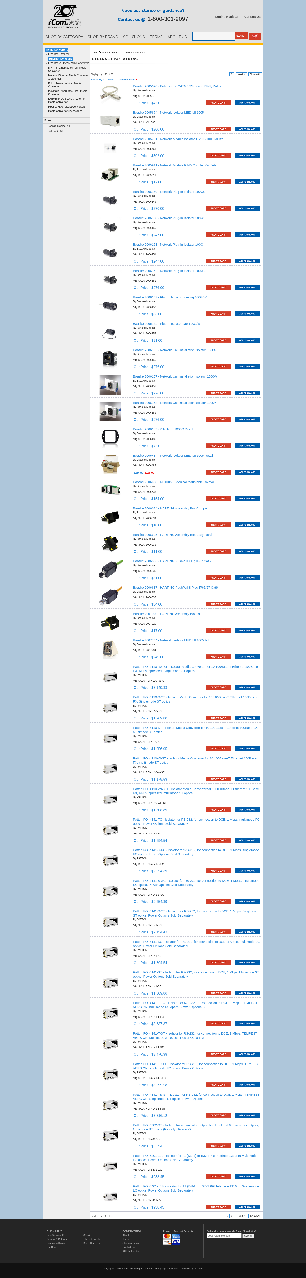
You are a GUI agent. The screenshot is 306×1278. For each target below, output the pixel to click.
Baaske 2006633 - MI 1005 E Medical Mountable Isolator (173, 482)
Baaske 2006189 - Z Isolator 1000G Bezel (163, 429)
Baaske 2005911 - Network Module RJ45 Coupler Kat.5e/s (174, 165)
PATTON (53, 130)
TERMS (156, 37)
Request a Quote (56, 1243)
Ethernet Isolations (60, 58)
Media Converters (57, 49)
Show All (255, 74)
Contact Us (252, 16)
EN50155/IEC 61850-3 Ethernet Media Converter (66, 100)
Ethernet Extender (58, 54)
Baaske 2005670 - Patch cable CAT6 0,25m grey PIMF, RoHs (177, 86)
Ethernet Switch (91, 1239)
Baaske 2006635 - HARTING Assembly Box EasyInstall (172, 535)
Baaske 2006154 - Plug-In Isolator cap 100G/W (166, 323)
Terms (125, 1239)
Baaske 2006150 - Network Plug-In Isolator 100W (168, 218)
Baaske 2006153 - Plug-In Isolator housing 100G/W (170, 297)
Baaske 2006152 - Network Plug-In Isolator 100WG (169, 271)
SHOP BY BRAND (103, 37)
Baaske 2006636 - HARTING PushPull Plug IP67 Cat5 (172, 561)
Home (95, 52)
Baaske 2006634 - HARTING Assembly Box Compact (171, 508)
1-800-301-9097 (168, 19)
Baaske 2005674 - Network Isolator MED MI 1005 (168, 112)
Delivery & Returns (57, 1239)
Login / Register (227, 16)
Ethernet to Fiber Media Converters (68, 63)
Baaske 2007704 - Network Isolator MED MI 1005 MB (171, 640)
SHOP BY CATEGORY (64, 37)
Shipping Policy (130, 1243)
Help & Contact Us (56, 1235)
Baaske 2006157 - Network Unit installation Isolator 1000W (175, 376)
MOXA (86, 1235)
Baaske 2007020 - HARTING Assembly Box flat (167, 614)
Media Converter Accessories (65, 111)
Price (111, 79)
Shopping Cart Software (167, 1268)
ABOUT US (177, 37)
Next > (241, 74)
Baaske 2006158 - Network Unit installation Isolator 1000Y (174, 403)
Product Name (128, 79)
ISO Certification (131, 1251)
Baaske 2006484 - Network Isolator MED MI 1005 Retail (173, 455)
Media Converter (92, 1243)
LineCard (51, 1247)
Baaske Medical (57, 126)
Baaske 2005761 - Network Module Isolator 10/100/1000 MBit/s (178, 139)
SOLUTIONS (134, 37)
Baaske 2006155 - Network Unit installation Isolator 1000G (174, 350)
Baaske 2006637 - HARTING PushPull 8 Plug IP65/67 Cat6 (175, 587)
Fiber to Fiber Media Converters (66, 106)
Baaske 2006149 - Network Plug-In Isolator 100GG (169, 192)
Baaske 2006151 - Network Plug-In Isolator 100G (168, 244)
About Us (127, 1235)
